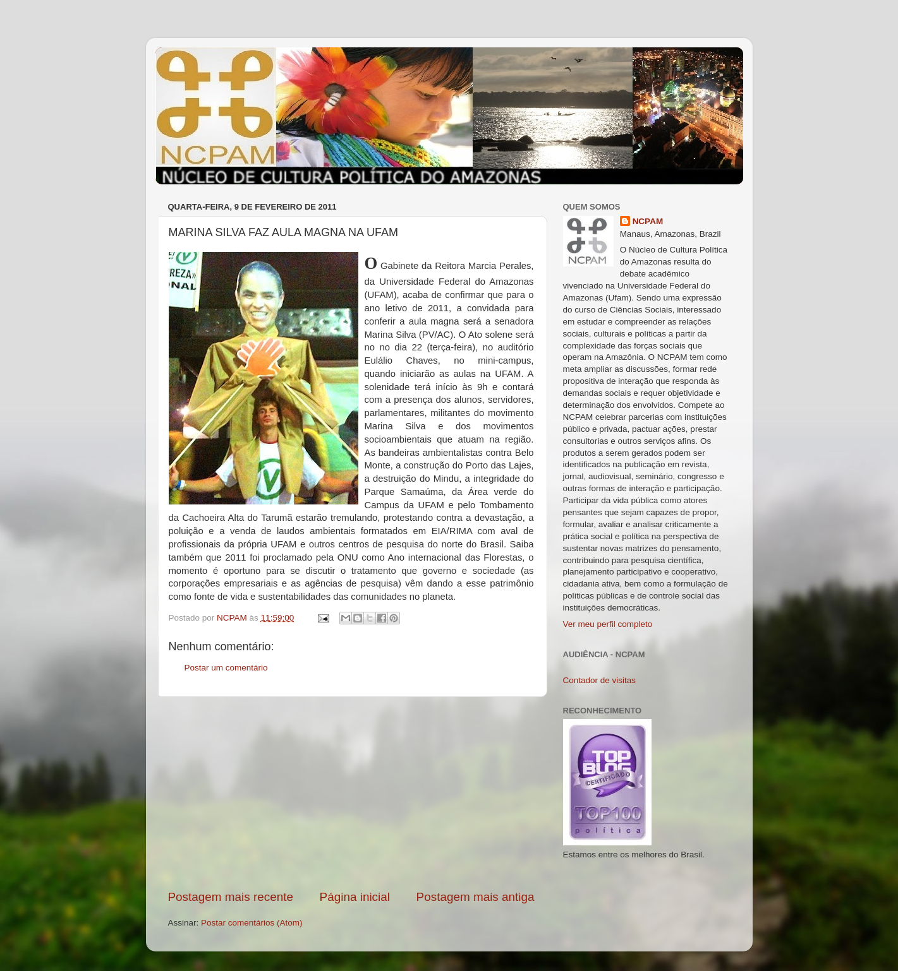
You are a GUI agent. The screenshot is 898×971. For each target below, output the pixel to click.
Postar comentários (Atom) (252, 922)
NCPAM (648, 221)
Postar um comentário (226, 667)
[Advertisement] (351, 793)
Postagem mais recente (230, 896)
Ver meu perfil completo (608, 624)
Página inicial (355, 896)
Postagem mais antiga (475, 896)
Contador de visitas (599, 680)
